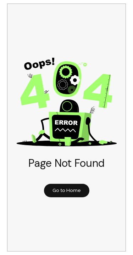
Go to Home (66, 190)
